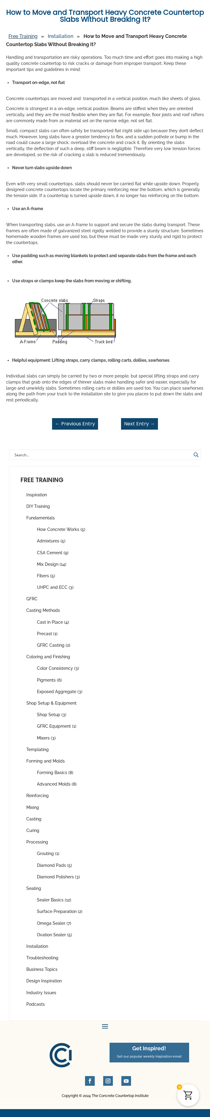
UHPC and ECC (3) (55, 587)
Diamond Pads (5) (54, 865)
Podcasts (35, 1004)
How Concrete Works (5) (61, 529)
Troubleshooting (42, 957)
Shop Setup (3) (51, 714)
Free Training (23, 36)
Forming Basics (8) (55, 772)
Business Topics (41, 969)
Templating (37, 749)
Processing (37, 842)
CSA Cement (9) (52, 552)
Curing (32, 830)
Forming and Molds (45, 761)
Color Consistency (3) (58, 668)
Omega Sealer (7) (54, 923)
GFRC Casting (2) (53, 645)
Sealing (33, 888)
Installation (37, 946)
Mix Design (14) (51, 564)
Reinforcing (37, 795)
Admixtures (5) (51, 540)
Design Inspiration (44, 980)
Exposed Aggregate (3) (59, 691)
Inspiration (36, 494)
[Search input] (102, 454)
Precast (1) (47, 633)
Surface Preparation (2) (59, 911)
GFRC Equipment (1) (56, 726)
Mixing (32, 807)
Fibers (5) (46, 575)
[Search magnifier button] (196, 455)
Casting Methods (43, 610)
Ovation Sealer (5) (54, 934)
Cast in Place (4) (53, 622)
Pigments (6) (49, 680)
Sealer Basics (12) (54, 899)
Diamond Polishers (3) (58, 876)
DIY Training (38, 506)
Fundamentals (40, 517)
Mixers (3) (46, 738)
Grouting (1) (48, 853)
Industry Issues (41, 992)
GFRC (32, 598)
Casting (33, 819)
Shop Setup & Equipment (51, 703)
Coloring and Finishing (48, 656)
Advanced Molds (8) (57, 784)
